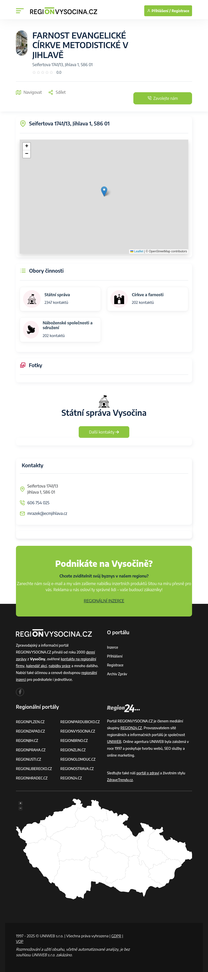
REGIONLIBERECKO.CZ (34, 769)
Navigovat (29, 92)
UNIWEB (114, 741)
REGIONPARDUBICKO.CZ (80, 722)
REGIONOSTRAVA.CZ (77, 769)
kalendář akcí (36, 666)
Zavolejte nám (161, 98)
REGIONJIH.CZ (27, 740)
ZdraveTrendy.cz (120, 780)
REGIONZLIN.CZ (73, 750)
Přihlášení (115, 656)
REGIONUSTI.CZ (28, 759)
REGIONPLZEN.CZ (30, 722)
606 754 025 (38, 502)
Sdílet (57, 92)
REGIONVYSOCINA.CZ (78, 731)
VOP (20, 941)
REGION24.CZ (71, 778)
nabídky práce (60, 666)
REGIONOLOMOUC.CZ (78, 759)
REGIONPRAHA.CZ (31, 750)
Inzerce (112, 647)
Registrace (180, 11)
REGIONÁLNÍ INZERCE (104, 600)
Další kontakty (104, 432)
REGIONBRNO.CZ (74, 740)
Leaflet (136, 251)
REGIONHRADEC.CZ (32, 778)
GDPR (116, 935)
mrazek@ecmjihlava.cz (47, 513)
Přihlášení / (159, 11)
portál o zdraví (147, 773)
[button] (104, 191)
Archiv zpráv (117, 674)
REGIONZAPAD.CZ (30, 731)
